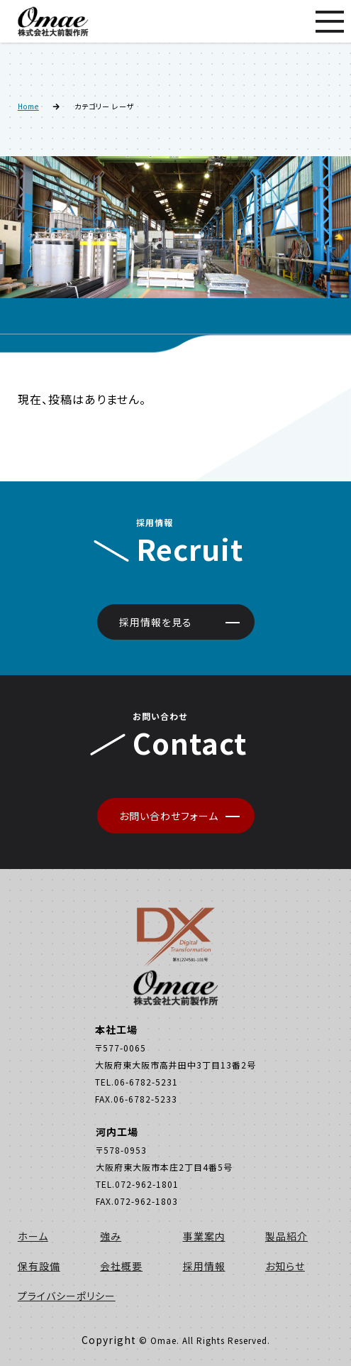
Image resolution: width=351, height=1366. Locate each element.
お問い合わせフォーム (168, 816)
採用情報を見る (155, 622)
